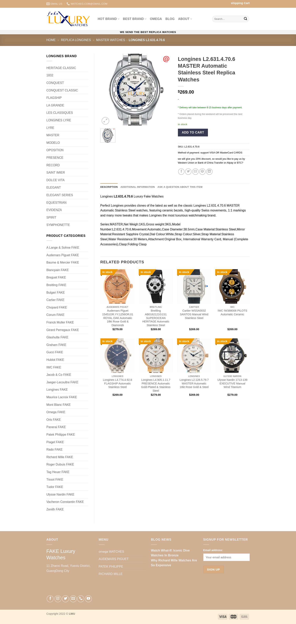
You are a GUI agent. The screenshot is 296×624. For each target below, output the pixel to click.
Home (51, 40)
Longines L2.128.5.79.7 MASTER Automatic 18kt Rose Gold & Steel (193, 383)
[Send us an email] (73, 598)
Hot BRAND (108, 19)
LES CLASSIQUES (59, 112)
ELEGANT (53, 187)
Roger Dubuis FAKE (60, 464)
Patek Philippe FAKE (60, 434)
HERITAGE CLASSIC (61, 68)
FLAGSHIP (54, 97)
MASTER (52, 135)
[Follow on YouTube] (88, 598)
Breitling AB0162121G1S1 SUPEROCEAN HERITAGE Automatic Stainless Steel (155, 318)
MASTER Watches (110, 40)
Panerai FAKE (56, 427)
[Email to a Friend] (195, 171)
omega (156, 19)
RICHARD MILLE (111, 574)
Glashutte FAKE (57, 337)
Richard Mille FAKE (59, 457)
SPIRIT (51, 217)
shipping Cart (240, 3)
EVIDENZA (54, 210)
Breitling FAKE (56, 285)
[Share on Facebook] (181, 171)
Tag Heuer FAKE (57, 472)
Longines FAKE (57, 389)
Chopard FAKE (56, 307)
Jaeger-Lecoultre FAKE (62, 382)
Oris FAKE (53, 419)
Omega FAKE (55, 412)
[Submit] (245, 19)
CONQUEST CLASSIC (62, 90)
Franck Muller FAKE (60, 322)
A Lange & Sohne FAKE (62, 247)
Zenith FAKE (55, 509)
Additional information (137, 186)
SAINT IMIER (55, 172)
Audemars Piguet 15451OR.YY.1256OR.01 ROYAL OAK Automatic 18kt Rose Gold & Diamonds (117, 318)
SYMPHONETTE (58, 225)
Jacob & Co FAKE (58, 374)
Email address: (213, 550)
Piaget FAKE (55, 442)
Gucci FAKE (54, 352)
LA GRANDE (55, 105)
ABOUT (185, 19)
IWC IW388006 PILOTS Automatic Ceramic (232, 312)
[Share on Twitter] (188, 171)
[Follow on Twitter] (65, 598)
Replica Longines (76, 40)
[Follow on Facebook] (50, 598)
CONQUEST (55, 82)
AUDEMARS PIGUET (114, 559)
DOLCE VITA (55, 180)
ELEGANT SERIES (59, 195)
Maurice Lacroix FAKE (61, 397)
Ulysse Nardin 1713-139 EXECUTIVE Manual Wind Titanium (232, 383)
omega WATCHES (111, 551)
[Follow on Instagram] (57, 598)
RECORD (53, 165)
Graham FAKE (56, 344)
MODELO (53, 142)
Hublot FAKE (55, 359)
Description (109, 186)
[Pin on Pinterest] (202, 171)
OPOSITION (55, 150)
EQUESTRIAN (56, 202)
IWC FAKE (53, 367)
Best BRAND (135, 19)
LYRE (50, 127)
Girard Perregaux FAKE (62, 330)
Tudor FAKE (54, 487)
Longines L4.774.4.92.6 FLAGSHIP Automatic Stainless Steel (117, 383)
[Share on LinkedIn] (209, 171)
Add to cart (193, 132)
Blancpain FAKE (57, 270)
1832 (49, 75)
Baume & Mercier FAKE (62, 262)
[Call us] (80, 598)
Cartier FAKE (55, 300)
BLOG (170, 19)
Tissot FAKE (54, 479)
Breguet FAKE (56, 277)
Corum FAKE (55, 314)
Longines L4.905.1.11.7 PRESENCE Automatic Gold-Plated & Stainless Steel (156, 385)
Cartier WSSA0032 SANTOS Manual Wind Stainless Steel (194, 314)
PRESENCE (54, 157)
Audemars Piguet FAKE (62, 255)
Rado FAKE (54, 449)
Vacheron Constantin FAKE (65, 501)
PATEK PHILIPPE (111, 566)
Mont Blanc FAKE (58, 404)
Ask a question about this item (179, 186)
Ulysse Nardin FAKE (60, 494)
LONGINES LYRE (58, 120)
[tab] (109, 187)
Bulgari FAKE (55, 292)
